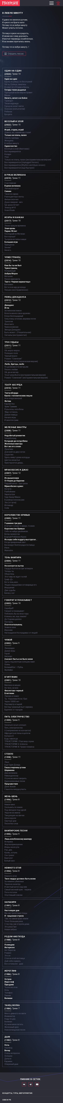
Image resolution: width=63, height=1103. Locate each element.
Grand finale (9, 210)
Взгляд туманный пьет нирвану (18, 707)
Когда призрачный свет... (15, 542)
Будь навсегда (11, 739)
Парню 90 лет (10, 231)
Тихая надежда (11, 103)
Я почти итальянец (13, 624)
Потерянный (9, 271)
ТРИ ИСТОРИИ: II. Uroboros (16, 744)
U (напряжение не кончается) (17, 730)
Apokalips (8, 670)
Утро (6, 157)
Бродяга (8, 114)
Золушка (8, 1056)
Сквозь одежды (11, 138)
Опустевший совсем (13, 895)
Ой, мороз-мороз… (12, 350)
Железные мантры (13, 444)
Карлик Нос (9, 404)
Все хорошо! (9, 236)
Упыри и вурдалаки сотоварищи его (20, 585)
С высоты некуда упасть (15, 789)
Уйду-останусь (11, 412)
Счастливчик (10, 183)
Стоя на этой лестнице (14, 958)
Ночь (6, 990)
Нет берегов (9, 950)
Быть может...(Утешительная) (17, 332)
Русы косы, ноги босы (13, 409)
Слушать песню (16, 54)
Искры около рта (11, 847)
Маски (7, 95)
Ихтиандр (8, 505)
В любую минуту (11, 143)
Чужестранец (10, 268)
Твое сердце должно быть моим (20, 879)
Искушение (9, 587)
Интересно (9, 947)
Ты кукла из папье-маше (15, 239)
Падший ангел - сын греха (16, 483)
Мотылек (8, 276)
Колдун (7, 154)
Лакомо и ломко (11, 696)
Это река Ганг (10, 927)
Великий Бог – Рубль (13, 667)
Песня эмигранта (12, 279)
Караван (8, 1061)
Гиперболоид (10, 438)
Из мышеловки (11, 478)
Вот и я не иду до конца (15, 287)
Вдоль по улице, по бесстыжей (18, 82)
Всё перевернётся (12, 151)
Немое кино (9, 804)
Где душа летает (11, 205)
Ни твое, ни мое (11, 688)
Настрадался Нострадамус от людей (20, 633)
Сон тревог (9, 855)
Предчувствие (11, 784)
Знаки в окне (10, 627)
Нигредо (8, 656)
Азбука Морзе (11, 273)
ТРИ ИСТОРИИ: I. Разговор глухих (19, 741)
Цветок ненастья (12, 460)
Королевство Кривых (14, 529)
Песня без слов (11, 823)
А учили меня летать (13, 1024)
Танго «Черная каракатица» (17, 282)
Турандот (8, 101)
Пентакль (8, 622)
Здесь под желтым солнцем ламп (19, 662)
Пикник (7, 995)
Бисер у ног (9, 593)
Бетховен (8, 284)
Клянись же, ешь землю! (15, 616)
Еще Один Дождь (12, 765)
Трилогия (8, 321)
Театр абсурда (11, 393)
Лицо (6, 762)
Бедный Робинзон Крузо (15, 537)
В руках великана (12, 186)
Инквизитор (9, 1016)
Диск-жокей (9, 786)
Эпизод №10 (10, 207)
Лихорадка (9, 648)
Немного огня (10, 876)
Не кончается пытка (14, 566)
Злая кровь (9, 228)
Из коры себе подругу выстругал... (20, 539)
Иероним (8, 630)
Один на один (10, 79)
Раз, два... (8, 850)
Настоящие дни (11, 910)
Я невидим (9, 945)
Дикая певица (10, 415)
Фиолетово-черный (13, 691)
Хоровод (8, 1048)
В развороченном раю (14, 500)
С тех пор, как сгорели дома (16, 924)
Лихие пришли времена (15, 226)
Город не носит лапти (14, 106)
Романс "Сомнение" (13, 359)
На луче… (8, 489)
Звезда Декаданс (12, 330)
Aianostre (8, 550)
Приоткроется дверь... (14, 463)
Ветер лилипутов (12, 534)
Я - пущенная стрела (14, 916)
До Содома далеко (13, 619)
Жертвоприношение (13, 844)
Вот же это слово (12, 446)
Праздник (9, 984)
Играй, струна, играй (14, 130)
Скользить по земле (13, 807)
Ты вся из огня (10, 987)
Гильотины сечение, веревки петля (20, 319)
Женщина (8, 141)
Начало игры (10, 417)
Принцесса (9, 245)
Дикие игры (9, 651)
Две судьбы (9, 590)
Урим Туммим (10, 406)
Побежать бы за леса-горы (16, 614)
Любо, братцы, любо (14, 364)
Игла (6, 308)
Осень (7, 664)
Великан (8, 998)
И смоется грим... (11, 420)
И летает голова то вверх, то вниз (19, 526)
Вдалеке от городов (13, 710)
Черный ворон (10, 356)
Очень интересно (12, 1053)
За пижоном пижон (13, 311)
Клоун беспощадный (13, 316)
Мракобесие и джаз (13, 486)
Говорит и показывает (14, 611)
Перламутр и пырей (13, 704)
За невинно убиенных (14, 881)
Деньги (7, 1059)
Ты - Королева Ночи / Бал (15, 699)
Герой (7, 653)
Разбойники (9, 492)
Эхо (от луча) (10, 502)
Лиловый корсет (11, 188)
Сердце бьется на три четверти (18, 568)
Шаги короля (10, 818)
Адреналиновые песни (14, 781)
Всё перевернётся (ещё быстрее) (19, 168)
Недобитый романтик (14, 435)
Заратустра (9, 494)
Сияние (7, 191)
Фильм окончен (11, 199)
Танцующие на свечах (14, 815)
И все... (7, 548)
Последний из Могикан (14, 234)
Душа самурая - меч (13, 202)
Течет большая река (13, 921)
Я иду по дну (9, 1019)
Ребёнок (8, 112)
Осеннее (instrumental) (14, 109)
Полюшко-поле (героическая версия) (21, 361)
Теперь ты (9, 571)
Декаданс (9, 305)
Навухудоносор (11, 776)
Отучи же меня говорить (15, 778)
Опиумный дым (11, 1064)
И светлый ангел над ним (15, 887)
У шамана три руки (13, 523)
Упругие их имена (12, 813)
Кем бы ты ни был (12, 265)
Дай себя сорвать (12, 961)
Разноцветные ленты (14, 197)
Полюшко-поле (11, 353)
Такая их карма (11, 194)
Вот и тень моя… (11, 582)
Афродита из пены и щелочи (17, 733)
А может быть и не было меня (18, 659)
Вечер (7, 1050)
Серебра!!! (8, 608)
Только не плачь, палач (15, 135)
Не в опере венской (13, 398)
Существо (8, 455)
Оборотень (9, 574)
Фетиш (7, 401)
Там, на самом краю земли (16, 918)
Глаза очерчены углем (15, 767)
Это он (7, 956)
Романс (7, 953)
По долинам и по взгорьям (16, 367)
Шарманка (9, 770)
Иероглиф (9, 982)
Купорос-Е (9, 736)
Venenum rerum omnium (15, 725)
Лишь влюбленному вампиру (18, 839)
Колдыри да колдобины (16, 441)
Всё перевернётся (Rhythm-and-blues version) (24, 165)
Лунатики (8, 449)
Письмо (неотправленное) (16, 290)
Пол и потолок (10, 892)
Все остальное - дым (13, 964)
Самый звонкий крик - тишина (17, 889)
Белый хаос (9, 861)
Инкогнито (9, 324)
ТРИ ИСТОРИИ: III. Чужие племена (19, 747)
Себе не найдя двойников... (16, 531)
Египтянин (9, 693)
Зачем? (7, 247)
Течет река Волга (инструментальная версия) (25, 375)
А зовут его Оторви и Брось (16, 87)
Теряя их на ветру (12, 884)
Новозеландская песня (14, 1030)
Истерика (8, 842)
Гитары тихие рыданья (15, 90)
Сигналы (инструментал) (15, 335)
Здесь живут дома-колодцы (17, 457)
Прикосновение (11, 327)
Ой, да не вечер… (12, 372)
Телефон (8, 993)
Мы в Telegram (30, 1084)
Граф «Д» (8, 579)
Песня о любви (11, 369)
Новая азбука (10, 929)
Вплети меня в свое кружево (17, 313)
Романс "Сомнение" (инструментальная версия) (26, 378)
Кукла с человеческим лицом (18, 396)
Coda (6, 508)
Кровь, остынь (10, 852)
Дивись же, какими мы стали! (17, 132)
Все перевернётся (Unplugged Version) (21, 162)
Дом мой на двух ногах (14, 452)
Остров (7, 979)
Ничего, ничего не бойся (15, 98)
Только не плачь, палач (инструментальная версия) (27, 160)
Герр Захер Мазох (12, 497)
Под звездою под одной (15, 810)
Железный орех (11, 1027)
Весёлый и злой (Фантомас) (16, 149)
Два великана (10, 773)
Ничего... (8, 250)
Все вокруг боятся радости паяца (19, 545)
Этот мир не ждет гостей (15, 577)
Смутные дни (10, 821)
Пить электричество (13, 728)
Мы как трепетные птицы (15, 913)
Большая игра (11, 242)
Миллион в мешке (12, 685)
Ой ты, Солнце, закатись (15, 84)
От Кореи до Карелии (14, 481)
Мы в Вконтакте (24, 1084)
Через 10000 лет (11, 701)
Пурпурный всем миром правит (18, 92)
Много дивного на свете (15, 1013)
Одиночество (10, 146)
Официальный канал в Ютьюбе (37, 1084)
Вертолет (8, 858)
